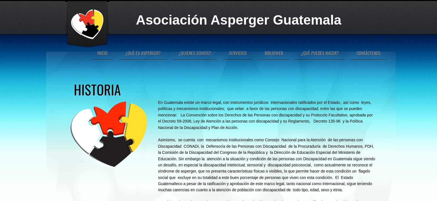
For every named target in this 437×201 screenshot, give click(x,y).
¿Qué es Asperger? (143, 53)
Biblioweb (274, 53)
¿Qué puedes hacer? (320, 53)
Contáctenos (369, 53)
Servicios (238, 53)
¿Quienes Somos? (195, 53)
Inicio (102, 53)
